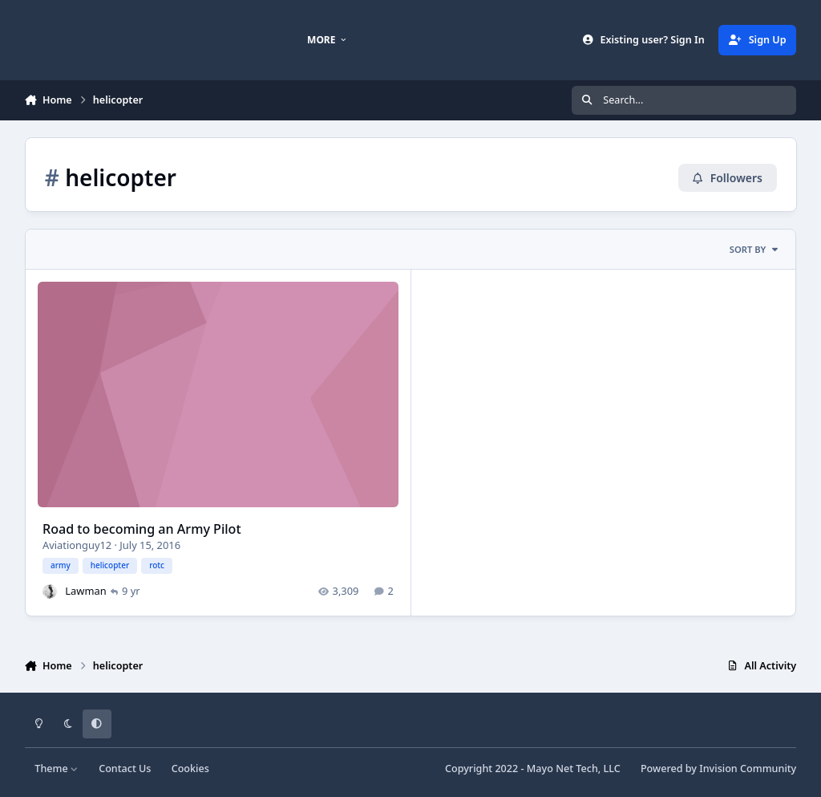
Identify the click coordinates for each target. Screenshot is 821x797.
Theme (56, 768)
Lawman (85, 590)
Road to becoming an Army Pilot (141, 529)
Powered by (718, 768)
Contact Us (125, 768)
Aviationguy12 (76, 544)
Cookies (190, 768)
